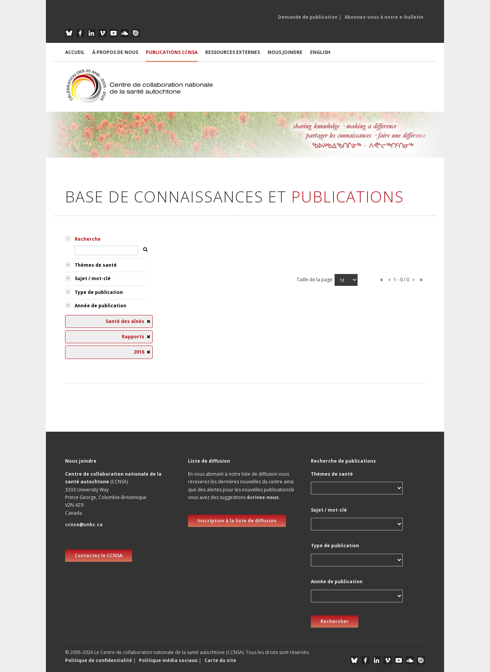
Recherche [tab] (88, 239)
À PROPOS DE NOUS (115, 52)
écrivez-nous (263, 497)
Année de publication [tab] (100, 305)
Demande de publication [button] (308, 17)
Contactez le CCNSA (98, 555)
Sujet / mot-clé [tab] (93, 278)
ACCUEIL (75, 52)
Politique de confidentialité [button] (99, 660)
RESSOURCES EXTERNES (232, 52)
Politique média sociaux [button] (168, 660)
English (320, 52)
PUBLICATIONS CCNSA (172, 52)
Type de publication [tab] (99, 292)
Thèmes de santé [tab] (96, 265)
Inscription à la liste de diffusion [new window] (237, 520)
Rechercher (334, 621)
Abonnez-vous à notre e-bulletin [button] (384, 17)
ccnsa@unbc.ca (84, 524)
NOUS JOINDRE (285, 52)
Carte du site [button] (220, 660)
